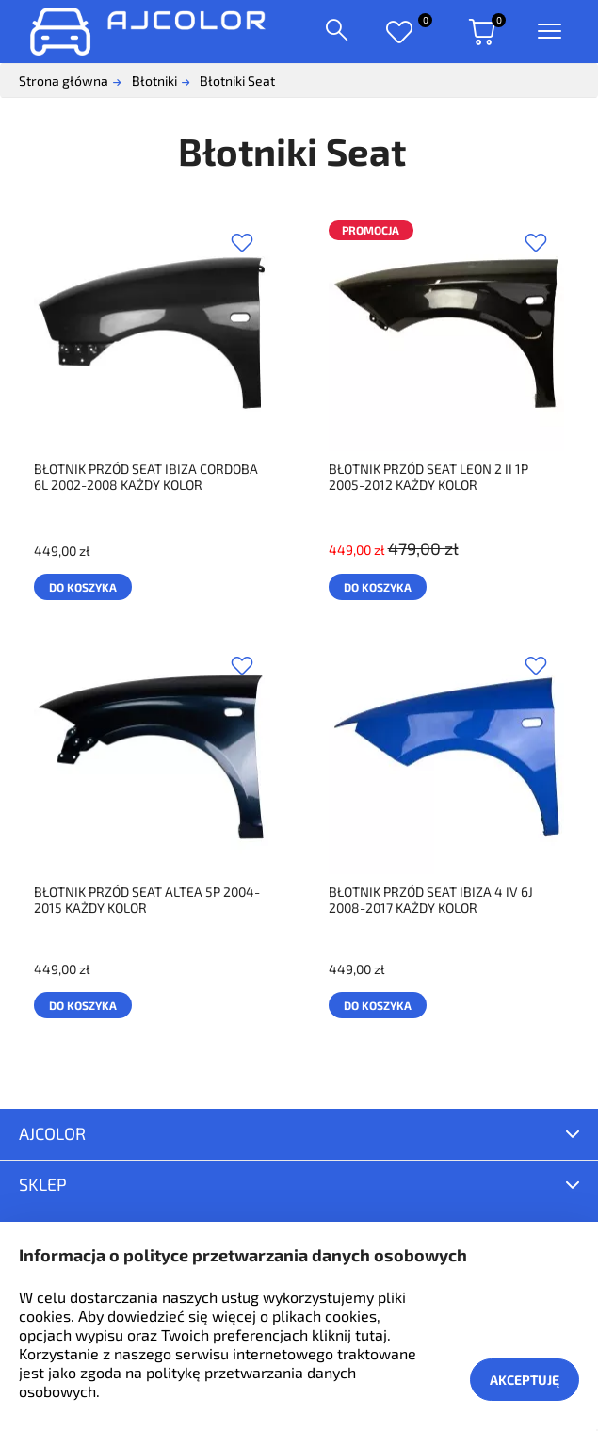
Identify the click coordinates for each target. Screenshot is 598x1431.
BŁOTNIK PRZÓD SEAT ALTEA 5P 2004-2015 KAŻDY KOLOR (147, 900)
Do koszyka (83, 587)
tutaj (371, 1334)
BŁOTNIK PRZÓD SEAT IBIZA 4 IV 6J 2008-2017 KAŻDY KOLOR (431, 900)
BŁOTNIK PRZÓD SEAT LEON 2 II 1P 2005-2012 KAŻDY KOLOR (428, 477)
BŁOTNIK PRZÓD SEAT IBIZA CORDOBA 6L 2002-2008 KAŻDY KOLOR (146, 477)
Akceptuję (524, 1380)
